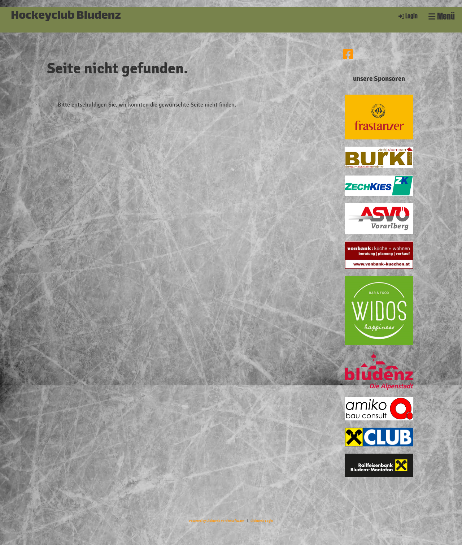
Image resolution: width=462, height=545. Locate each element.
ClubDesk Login (261, 521)
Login (407, 16)
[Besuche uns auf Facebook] (348, 55)
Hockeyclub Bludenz (66, 16)
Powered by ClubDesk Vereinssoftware (216, 521)
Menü (441, 16)
